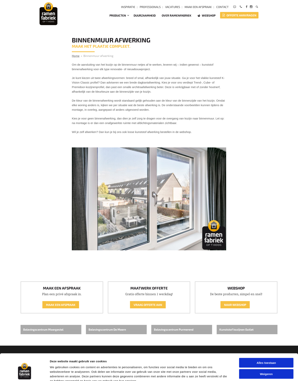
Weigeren (266, 354)
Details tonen (205, 373)
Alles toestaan (266, 343)
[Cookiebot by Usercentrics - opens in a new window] (24, 373)
